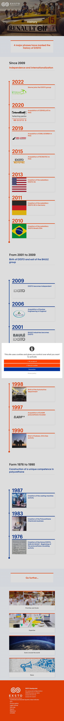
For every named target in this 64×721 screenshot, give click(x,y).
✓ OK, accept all (32, 361)
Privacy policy (32, 373)
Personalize (31, 369)
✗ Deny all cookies (32, 365)
